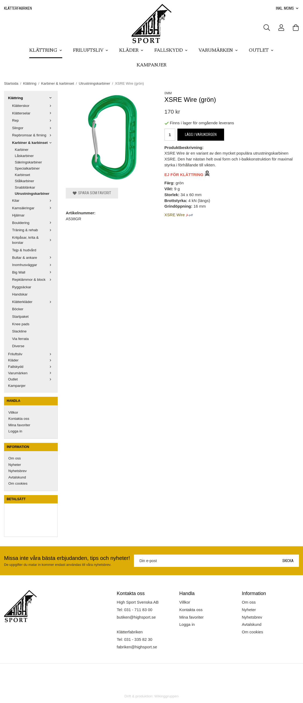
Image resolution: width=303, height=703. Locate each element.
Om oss (14, 458)
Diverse (18, 346)
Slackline (19, 331)
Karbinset (22, 175)
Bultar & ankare (33, 258)
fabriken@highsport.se (137, 647)
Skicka (288, 561)
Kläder (131, 50)
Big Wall (33, 272)
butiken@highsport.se (136, 617)
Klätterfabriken (18, 8)
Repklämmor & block (33, 280)
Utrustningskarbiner (32, 194)
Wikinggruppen (166, 696)
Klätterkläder (33, 302)
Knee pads (21, 324)
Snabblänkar (25, 187)
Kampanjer (151, 65)
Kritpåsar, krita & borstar (33, 240)
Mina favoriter (19, 425)
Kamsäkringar (33, 208)
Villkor (13, 412)
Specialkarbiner (27, 168)
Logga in (15, 431)
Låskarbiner (24, 156)
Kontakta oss (18, 419)
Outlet (261, 50)
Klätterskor (33, 106)
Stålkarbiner (24, 181)
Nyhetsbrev (17, 471)
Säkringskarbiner (28, 162)
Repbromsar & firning (33, 135)
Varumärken (218, 50)
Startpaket (20, 317)
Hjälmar (18, 215)
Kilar (33, 201)
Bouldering (33, 223)
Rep (33, 120)
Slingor (33, 128)
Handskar (20, 294)
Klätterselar (33, 113)
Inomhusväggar (33, 265)
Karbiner (21, 150)
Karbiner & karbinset (33, 143)
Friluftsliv (90, 50)
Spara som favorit (92, 193)
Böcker (17, 309)
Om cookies (17, 483)
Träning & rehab (33, 230)
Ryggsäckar (21, 287)
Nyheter (14, 465)
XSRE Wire (175, 214)
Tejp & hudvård (24, 250)
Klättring (45, 50)
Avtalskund (17, 477)
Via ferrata (20, 339)
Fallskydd (171, 50)
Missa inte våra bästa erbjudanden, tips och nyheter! (67, 558)
